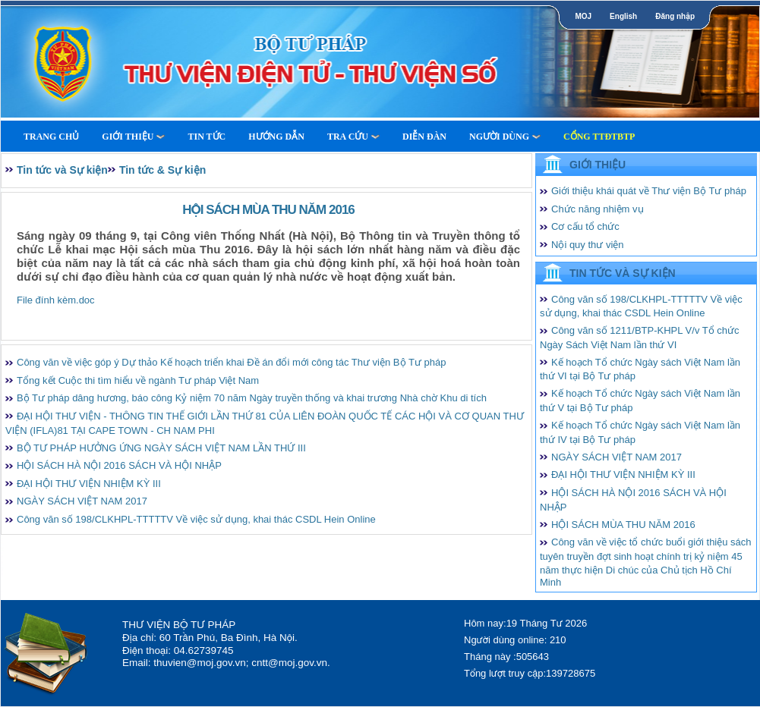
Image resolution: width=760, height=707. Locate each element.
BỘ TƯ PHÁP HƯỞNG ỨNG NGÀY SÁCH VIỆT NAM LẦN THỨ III (161, 448)
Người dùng (505, 136)
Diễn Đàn (424, 136)
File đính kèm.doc (56, 300)
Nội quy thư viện (587, 244)
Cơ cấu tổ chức (585, 226)
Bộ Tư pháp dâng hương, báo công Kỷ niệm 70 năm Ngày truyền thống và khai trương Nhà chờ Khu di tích (252, 398)
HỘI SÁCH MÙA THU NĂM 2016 (623, 524)
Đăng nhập (675, 16)
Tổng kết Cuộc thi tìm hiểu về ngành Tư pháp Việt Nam (138, 380)
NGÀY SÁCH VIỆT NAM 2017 (82, 501)
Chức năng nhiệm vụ (597, 209)
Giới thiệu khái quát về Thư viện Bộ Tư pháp (648, 190)
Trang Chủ (51, 136)
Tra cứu (353, 136)
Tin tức (206, 136)
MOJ (583, 16)
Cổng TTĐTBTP (599, 136)
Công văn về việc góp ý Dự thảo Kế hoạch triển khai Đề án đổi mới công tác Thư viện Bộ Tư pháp (231, 362)
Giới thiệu (133, 136)
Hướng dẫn (276, 136)
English (623, 16)
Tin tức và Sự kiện (62, 170)
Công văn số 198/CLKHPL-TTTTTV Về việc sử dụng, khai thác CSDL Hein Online (196, 519)
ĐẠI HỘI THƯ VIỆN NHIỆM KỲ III (89, 483)
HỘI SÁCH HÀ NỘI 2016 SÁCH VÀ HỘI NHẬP (119, 465)
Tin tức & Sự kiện (162, 170)
